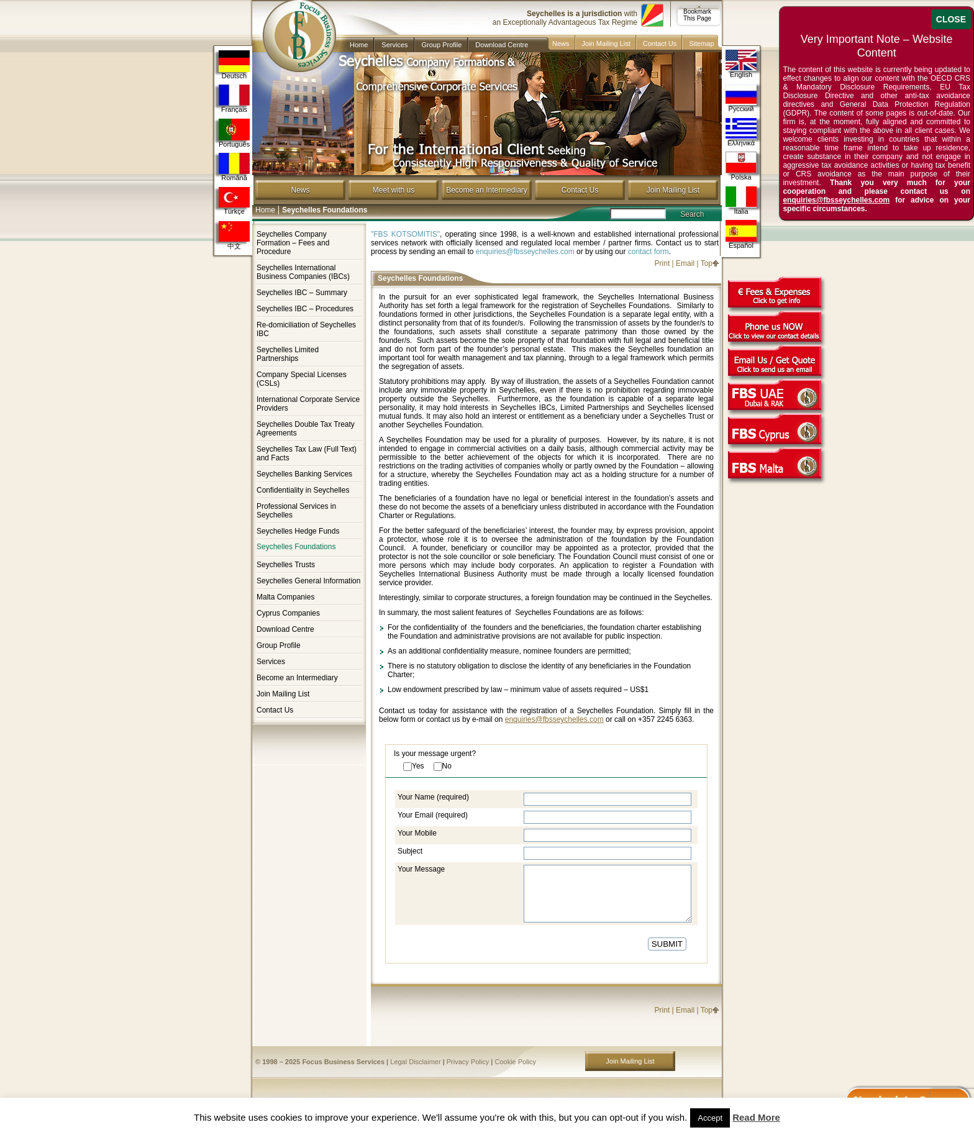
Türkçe (234, 201)
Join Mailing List (606, 43)
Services (394, 44)
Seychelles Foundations (296, 547)
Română (234, 167)
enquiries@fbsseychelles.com (525, 251)
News (561, 43)
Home (359, 44)
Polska (741, 166)
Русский (741, 97)
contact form (648, 251)
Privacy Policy (468, 1061)
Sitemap (701, 43)
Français (234, 98)
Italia (741, 200)
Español (741, 234)
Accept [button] (710, 1118)
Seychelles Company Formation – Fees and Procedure (293, 243)
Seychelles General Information (308, 581)
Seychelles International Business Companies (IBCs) (303, 272)
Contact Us (659, 43)
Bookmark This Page (697, 15)
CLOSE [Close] (951, 19)
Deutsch (234, 65)
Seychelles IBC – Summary (302, 292)
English (741, 63)
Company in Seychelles (294, 26)
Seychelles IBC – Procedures (305, 308)
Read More (756, 1117)
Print (662, 263)
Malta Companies (285, 597)
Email (685, 263)
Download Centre (501, 44)
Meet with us (393, 190)
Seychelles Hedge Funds (298, 531)
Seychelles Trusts (286, 564)
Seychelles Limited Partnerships (288, 354)
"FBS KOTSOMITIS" (405, 234)
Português (234, 133)
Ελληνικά (741, 132)
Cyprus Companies (288, 613)
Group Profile (442, 44)
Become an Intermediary (486, 190)
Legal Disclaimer (415, 1061)
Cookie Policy (515, 1061)
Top (706, 263)
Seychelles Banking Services (304, 474)
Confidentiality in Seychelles (303, 490)
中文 (234, 235)
